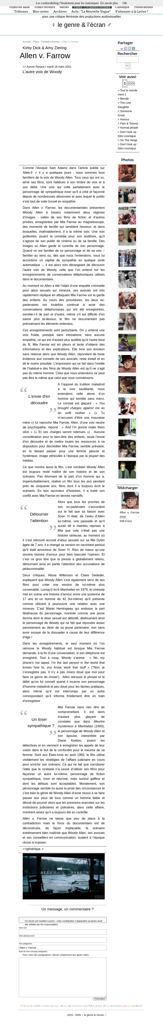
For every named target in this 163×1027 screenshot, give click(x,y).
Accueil (27, 41)
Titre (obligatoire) (25, 944)
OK (125, 3)
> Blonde (123, 98)
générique (33, 849)
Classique (122, 6)
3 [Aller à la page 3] (131, 83)
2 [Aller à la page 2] (129, 83)
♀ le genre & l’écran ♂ (81, 24)
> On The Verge (127, 140)
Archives (60, 11)
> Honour (123, 119)
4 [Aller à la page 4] (133, 83)
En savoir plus (109, 3)
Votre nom (23, 928)
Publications (143, 6)
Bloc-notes (41, 11)
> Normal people (128, 127)
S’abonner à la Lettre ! (131, 11)
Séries (64, 6)
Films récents (44, 6)
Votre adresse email (26, 936)
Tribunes (21, 11)
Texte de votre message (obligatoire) (33, 952)
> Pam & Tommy (128, 123)
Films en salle (19, 6)
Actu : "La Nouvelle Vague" (91, 11)
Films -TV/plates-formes (92, 6)
